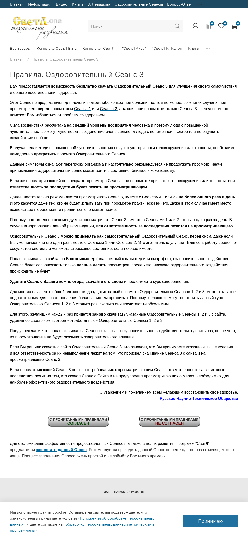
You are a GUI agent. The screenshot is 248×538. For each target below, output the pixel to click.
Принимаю (210, 521)
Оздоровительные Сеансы (139, 4)
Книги (193, 48)
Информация (39, 4)
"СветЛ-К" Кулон (167, 48)
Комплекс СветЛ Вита (57, 48)
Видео (61, 4)
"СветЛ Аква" (134, 48)
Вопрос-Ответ (180, 4)
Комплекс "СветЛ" (99, 48)
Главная (17, 4)
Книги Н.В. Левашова (91, 4)
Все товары (20, 48)
